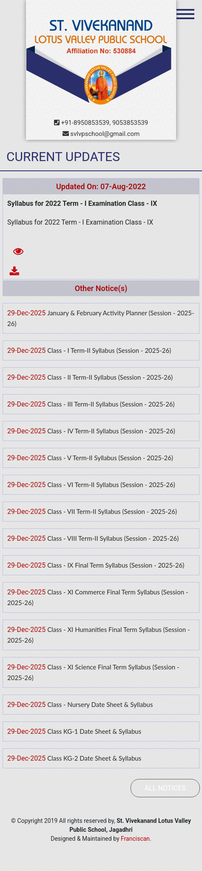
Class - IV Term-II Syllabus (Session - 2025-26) (111, 431)
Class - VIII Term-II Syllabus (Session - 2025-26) (113, 538)
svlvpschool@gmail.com (101, 134)
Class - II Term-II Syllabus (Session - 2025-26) (110, 377)
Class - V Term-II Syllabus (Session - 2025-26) (110, 457)
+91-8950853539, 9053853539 (101, 123)
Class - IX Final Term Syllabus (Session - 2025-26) (115, 565)
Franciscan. (136, 838)
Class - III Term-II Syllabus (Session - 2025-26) (110, 404)
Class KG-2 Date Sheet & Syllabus (94, 758)
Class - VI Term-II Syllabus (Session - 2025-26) (111, 484)
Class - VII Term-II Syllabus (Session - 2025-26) (112, 511)
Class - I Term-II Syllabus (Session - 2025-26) (109, 350)
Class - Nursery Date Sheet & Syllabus (100, 704)
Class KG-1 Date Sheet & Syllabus (94, 731)
